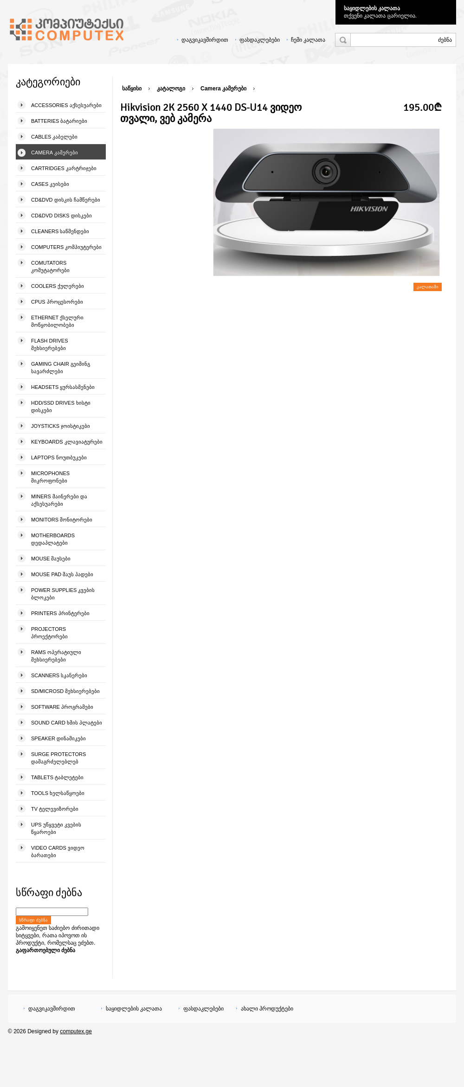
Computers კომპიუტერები (66, 247)
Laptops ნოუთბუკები (59, 457)
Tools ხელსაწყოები (57, 793)
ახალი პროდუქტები (267, 1008)
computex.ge (76, 1031)
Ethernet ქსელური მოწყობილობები (57, 321)
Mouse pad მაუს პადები (62, 574)
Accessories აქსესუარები (66, 105)
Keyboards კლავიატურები (67, 442)
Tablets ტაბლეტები (57, 777)
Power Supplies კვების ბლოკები (63, 593)
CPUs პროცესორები (57, 302)
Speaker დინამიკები (58, 738)
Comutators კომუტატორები (50, 266)
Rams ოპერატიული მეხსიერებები (56, 655)
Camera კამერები (54, 152)
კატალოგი (171, 88)
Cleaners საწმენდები (60, 231)
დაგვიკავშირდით (204, 40)
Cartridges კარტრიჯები (64, 168)
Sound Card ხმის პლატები (66, 722)
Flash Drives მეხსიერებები (49, 344)
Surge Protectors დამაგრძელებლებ (58, 757)
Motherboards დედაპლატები (53, 539)
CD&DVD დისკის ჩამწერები (65, 200)
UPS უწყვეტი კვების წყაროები (56, 828)
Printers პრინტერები (60, 613)
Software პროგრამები (62, 707)
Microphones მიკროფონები (50, 476)
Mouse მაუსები (51, 558)
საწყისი (132, 88)
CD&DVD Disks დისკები (61, 215)
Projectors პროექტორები (49, 632)
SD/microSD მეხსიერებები (65, 691)
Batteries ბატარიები (59, 121)
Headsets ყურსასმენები (63, 387)
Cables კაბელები (54, 137)
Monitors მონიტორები (61, 519)
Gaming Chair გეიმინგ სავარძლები (60, 367)
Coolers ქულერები (57, 286)
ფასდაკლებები (259, 40)
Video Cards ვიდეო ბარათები (57, 851)
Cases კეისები (50, 184)
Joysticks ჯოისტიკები (60, 426)
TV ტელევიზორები (54, 809)
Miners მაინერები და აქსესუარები (59, 500)
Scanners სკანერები (59, 675)
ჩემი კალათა (308, 40)
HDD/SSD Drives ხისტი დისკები (60, 406)
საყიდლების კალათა (372, 8)
